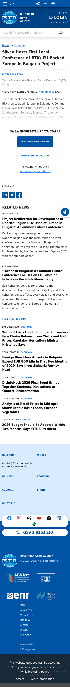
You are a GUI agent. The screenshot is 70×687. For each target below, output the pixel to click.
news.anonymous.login (35, 155)
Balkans (8, 476)
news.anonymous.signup (35, 141)
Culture (7, 489)
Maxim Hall (26, 644)
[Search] (60, 32)
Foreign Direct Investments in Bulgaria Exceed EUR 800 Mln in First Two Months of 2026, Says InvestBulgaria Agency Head (34, 363)
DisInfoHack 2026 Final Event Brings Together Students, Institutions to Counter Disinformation (30, 387)
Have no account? (59, 22)
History (24, 629)
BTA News (25, 620)
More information (42, 679)
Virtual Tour (26, 615)
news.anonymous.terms (35, 171)
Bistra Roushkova (12, 74)
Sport (41, 489)
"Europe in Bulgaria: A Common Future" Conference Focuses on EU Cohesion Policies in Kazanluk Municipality (32, 275)
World (41, 455)
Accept (20, 679)
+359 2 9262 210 (37, 532)
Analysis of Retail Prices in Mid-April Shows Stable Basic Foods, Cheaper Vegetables (30, 408)
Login (61, 17)
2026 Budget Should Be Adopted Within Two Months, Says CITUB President (33, 427)
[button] (38, 3)
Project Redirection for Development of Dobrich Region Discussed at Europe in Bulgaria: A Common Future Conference (32, 223)
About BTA (26, 610)
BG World (8, 503)
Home (5, 45)
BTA (22, 604)
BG (45, 3)
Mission (24, 624)
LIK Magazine (27, 649)
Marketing (26, 634)
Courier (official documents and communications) (17, 465)
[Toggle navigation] (9, 3)
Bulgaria (8, 455)
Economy (19, 45)
